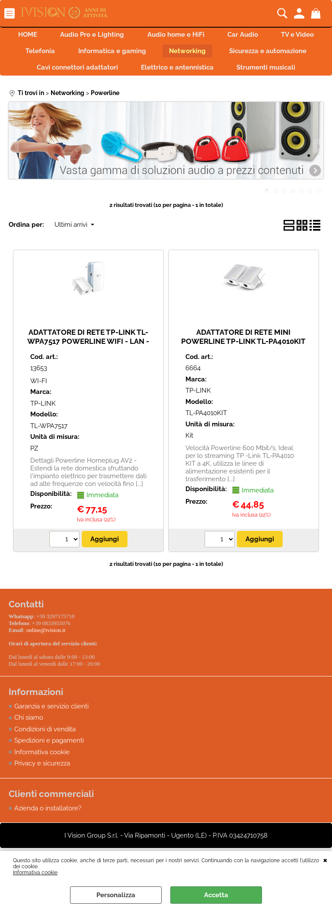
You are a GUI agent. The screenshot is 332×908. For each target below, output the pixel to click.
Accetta (216, 895)
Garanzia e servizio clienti (51, 728)
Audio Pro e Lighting (119, 35)
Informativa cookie (35, 873)
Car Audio (275, 35)
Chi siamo (28, 739)
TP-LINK (43, 428)
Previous (14, 170)
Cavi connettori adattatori (168, 72)
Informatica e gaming (192, 54)
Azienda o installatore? (47, 830)
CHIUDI (325, 859)
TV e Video (60, 54)
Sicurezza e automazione (63, 72)
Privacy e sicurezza (42, 785)
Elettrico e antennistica (271, 72)
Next (317, 170)
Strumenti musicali (166, 91)
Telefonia (117, 54)
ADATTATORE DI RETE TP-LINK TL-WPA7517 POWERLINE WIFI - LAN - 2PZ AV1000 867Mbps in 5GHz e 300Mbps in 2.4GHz (88, 369)
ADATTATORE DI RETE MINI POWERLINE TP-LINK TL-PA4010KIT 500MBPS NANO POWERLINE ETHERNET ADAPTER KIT (243, 369)
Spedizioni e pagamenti (49, 762)
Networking (270, 54)
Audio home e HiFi (205, 35)
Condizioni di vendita (45, 751)
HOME (51, 35)
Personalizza (115, 895)
